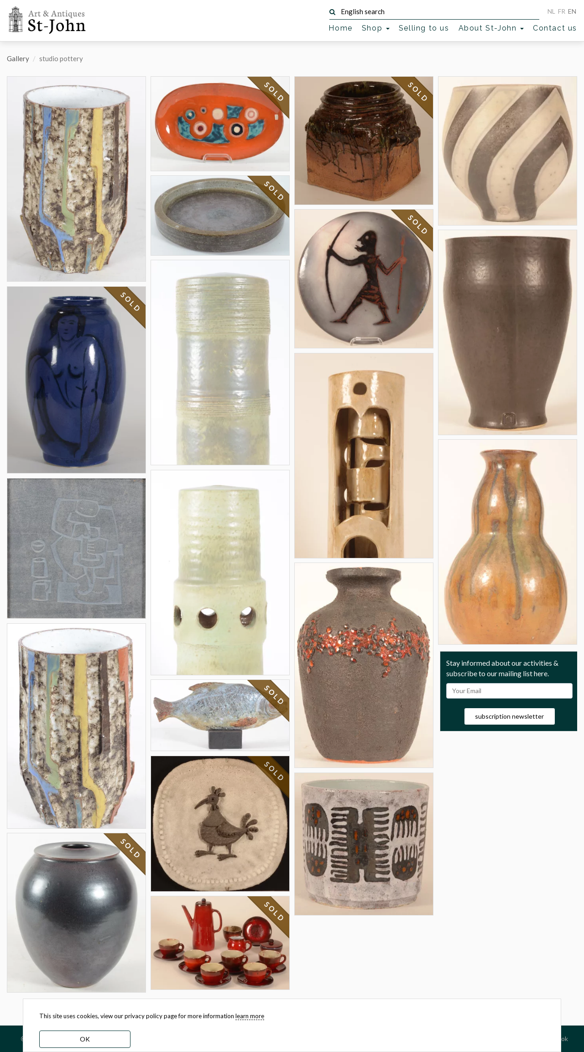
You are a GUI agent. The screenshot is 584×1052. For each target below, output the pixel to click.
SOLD (131, 302)
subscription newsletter (509, 716)
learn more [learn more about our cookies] (249, 1016)
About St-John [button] (491, 28)
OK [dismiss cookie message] (85, 1039)
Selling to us (424, 28)
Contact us (555, 28)
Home (340, 28)
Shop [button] (376, 28)
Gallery (18, 58)
